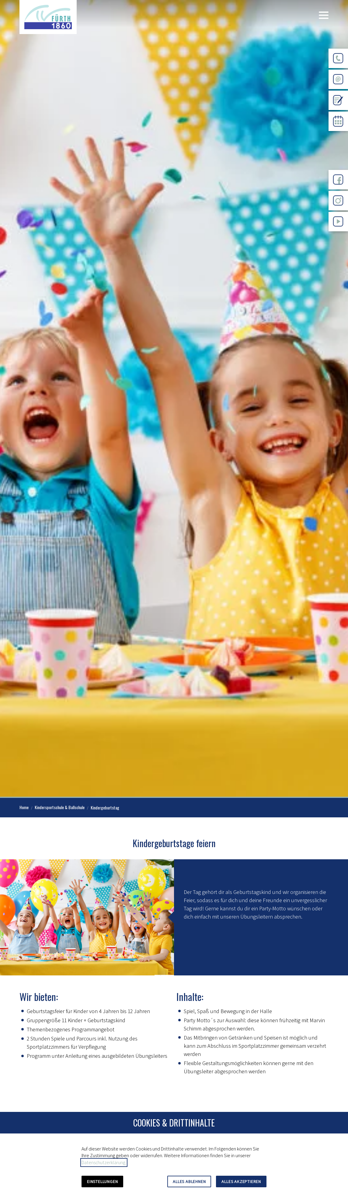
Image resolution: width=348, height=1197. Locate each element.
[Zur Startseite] (48, 17)
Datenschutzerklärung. (104, 1162)
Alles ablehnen (189, 1181)
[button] (324, 15)
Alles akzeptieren (241, 1181)
